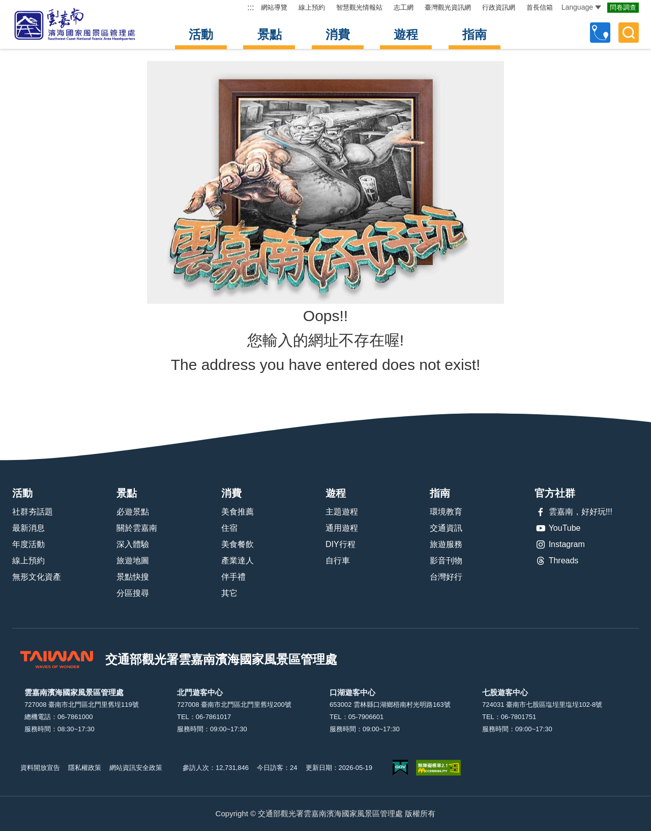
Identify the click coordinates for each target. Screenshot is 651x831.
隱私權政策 (84, 767)
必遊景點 (132, 511)
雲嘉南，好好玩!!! (573, 512)
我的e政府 (400, 768)
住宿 (229, 528)
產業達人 (237, 560)
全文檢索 (628, 32)
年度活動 (28, 544)
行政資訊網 (498, 7)
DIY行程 (341, 544)
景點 (269, 34)
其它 (229, 593)
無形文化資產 (36, 576)
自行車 (338, 560)
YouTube (558, 528)
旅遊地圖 (132, 560)
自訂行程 (600, 32)
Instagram (560, 544)
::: (250, 7)
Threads (557, 561)
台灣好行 (446, 576)
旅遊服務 (446, 544)
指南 (474, 34)
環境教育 (446, 511)
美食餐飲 (237, 544)
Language (581, 7)
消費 (338, 34)
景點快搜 (132, 576)
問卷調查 (623, 7)
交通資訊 (446, 528)
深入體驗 (132, 544)
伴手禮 (233, 576)
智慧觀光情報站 (359, 7)
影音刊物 (446, 560)
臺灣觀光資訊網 (448, 7)
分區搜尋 (132, 593)
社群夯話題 (32, 511)
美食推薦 (237, 511)
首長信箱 (539, 7)
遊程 (406, 34)
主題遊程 (342, 511)
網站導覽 (274, 7)
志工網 (403, 7)
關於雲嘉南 (136, 528)
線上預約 (312, 7)
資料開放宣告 (40, 767)
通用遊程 (342, 528)
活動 (201, 34)
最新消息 (28, 528)
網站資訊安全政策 (135, 767)
